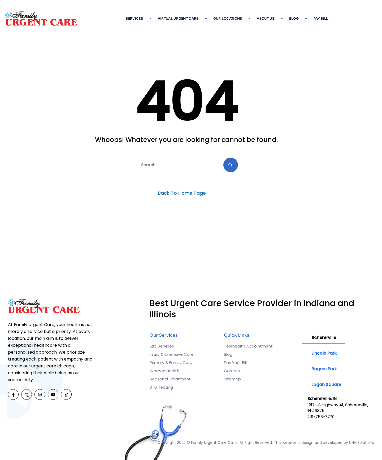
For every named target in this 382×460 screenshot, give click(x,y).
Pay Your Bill (235, 362)
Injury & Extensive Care (172, 354)
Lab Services (162, 346)
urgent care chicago (52, 366)
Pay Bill (321, 18)
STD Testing (161, 387)
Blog (294, 18)
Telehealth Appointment (248, 346)
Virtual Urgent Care (178, 18)
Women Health (164, 371)
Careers (232, 371)
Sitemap (232, 379)
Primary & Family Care (171, 362)
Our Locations (227, 18)
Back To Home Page (182, 193)
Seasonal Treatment (170, 379)
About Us (265, 18)
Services (134, 18)
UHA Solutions (361, 442)
